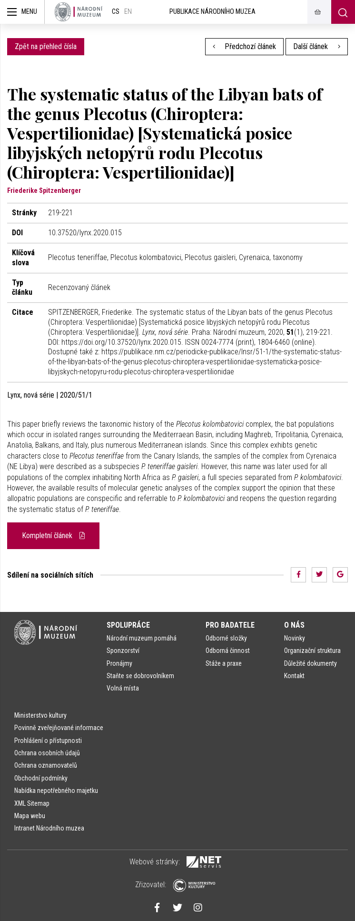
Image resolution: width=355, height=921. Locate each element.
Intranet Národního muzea (49, 828)
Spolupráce (128, 625)
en (128, 12)
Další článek (316, 46)
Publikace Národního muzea (212, 12)
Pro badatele (230, 625)
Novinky (294, 638)
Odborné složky (226, 638)
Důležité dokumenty (310, 663)
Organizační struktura (312, 650)
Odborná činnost (228, 650)
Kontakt (294, 676)
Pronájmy (119, 663)
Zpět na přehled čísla (46, 46)
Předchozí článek (244, 46)
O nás (294, 625)
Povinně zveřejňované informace (58, 727)
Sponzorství (123, 650)
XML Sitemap (31, 803)
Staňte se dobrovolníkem (140, 676)
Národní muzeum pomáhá (142, 638)
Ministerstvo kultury (40, 715)
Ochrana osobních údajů (47, 753)
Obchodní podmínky (41, 778)
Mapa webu (29, 816)
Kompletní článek (53, 535)
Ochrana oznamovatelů (45, 765)
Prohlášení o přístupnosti (48, 740)
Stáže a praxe (224, 663)
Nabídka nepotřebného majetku (56, 790)
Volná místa (123, 688)
